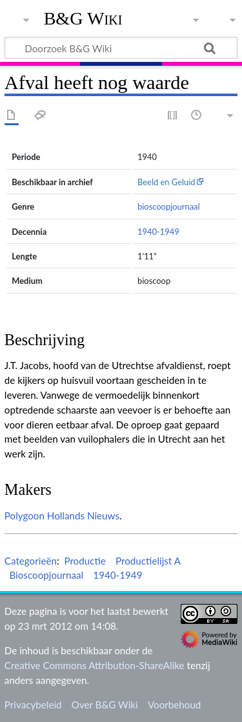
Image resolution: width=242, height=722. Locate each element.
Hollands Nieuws (83, 515)
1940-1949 (158, 231)
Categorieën (31, 561)
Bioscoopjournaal (46, 575)
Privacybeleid (33, 704)
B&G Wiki (83, 19)
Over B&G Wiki (105, 704)
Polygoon (25, 515)
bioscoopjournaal (168, 206)
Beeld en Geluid (166, 182)
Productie (84, 561)
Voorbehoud (174, 704)
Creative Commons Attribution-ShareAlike (95, 665)
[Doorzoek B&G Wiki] (121, 47)
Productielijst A (148, 561)
